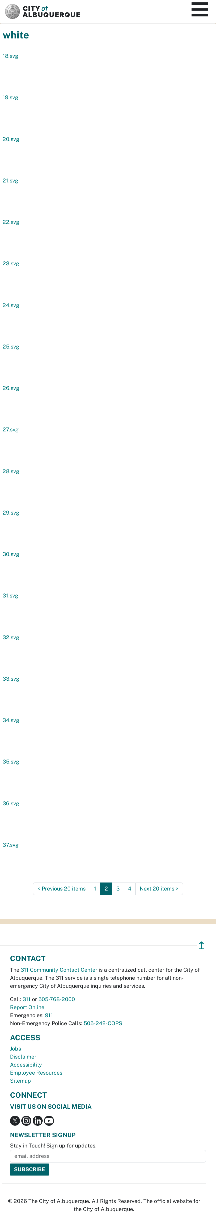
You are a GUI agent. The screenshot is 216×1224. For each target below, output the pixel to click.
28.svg (11, 471)
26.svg (11, 388)
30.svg (11, 554)
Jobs (15, 1049)
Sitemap (20, 1081)
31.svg (10, 595)
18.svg (10, 56)
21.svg (10, 180)
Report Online (27, 1007)
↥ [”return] (201, 945)
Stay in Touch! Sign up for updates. (53, 1145)
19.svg (10, 97)
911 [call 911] (49, 1015)
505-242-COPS (103, 1023)
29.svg (11, 513)
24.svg (11, 305)
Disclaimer (23, 1057)
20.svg (11, 139)
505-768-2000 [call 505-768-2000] (56, 999)
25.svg (11, 347)
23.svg (11, 263)
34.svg (11, 720)
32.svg (11, 637)
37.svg (11, 845)
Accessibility (26, 1065)
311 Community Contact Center (59, 970)
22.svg (11, 222)
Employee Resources (36, 1073)
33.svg (11, 679)
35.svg (11, 762)
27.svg (11, 429)
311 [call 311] (27, 999)
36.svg (11, 803)
